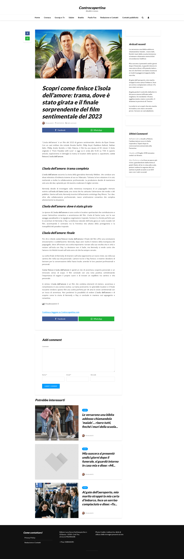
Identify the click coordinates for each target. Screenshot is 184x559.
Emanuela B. (48, 123)
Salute (71, 17)
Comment (45, 346)
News (85, 410)
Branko (81, 17)
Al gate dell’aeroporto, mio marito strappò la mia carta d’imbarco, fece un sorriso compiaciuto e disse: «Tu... (100, 498)
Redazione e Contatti (109, 17)
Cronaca (47, 17)
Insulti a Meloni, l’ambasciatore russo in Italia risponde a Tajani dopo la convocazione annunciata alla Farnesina (141, 143)
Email (68, 375)
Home (37, 17)
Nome (44, 375)
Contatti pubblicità (130, 17)
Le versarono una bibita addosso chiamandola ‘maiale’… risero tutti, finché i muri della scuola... (100, 421)
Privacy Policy (30, 538)
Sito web (93, 375)
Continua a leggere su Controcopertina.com (60, 312)
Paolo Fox (92, 17)
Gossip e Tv (60, 17)
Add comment (72, 123)
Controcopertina (92, 8)
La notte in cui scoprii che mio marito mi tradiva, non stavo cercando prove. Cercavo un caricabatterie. (143, 108)
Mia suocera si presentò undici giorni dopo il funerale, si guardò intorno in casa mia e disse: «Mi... (100, 459)
